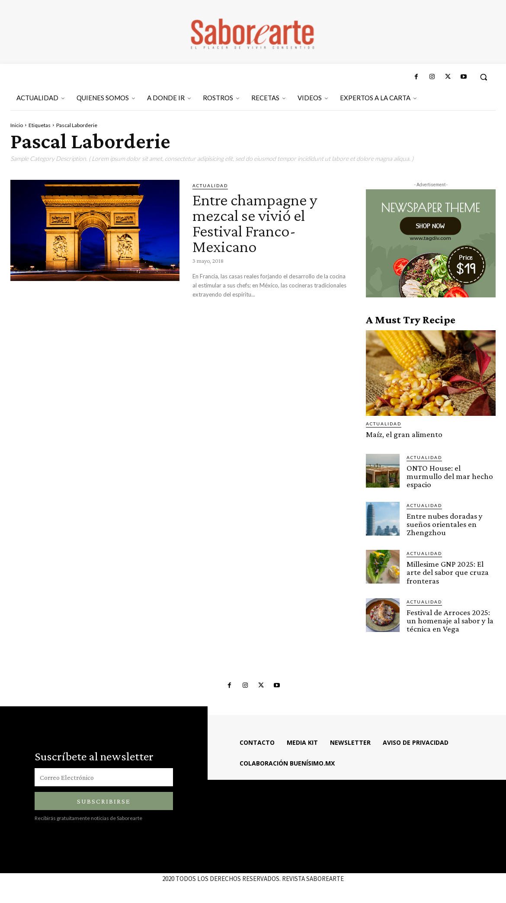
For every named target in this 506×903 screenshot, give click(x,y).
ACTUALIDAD (210, 185)
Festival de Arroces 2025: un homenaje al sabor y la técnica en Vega (450, 620)
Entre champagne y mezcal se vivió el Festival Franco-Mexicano (257, 223)
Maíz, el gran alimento (404, 434)
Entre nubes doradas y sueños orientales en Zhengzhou (445, 524)
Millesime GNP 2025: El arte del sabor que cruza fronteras (448, 572)
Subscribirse (104, 800)
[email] (104, 777)
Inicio (16, 125)
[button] (483, 77)
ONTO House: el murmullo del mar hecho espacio (450, 476)
